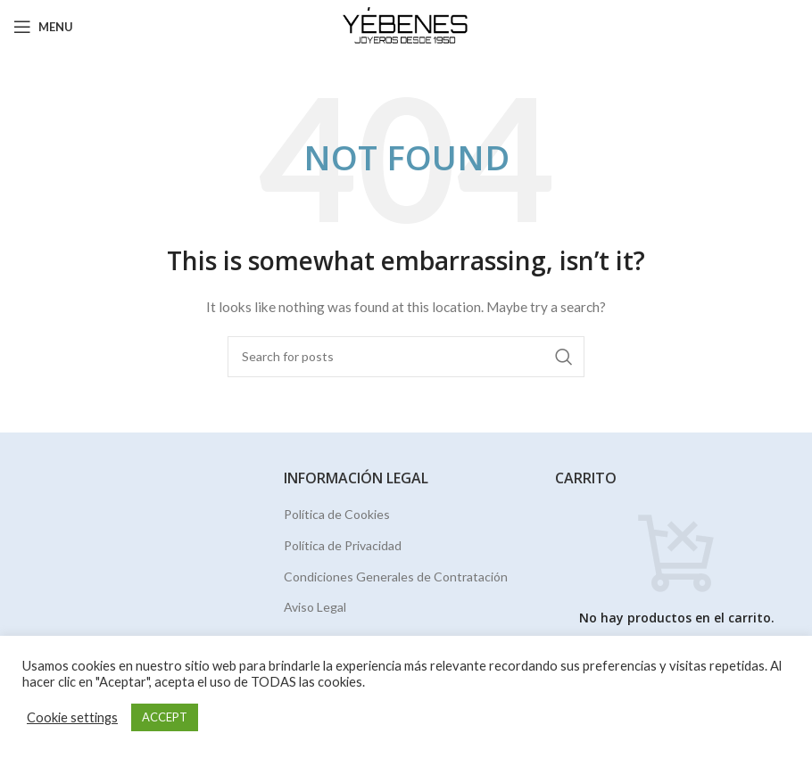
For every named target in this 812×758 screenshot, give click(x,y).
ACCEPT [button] (164, 717)
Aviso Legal (315, 606)
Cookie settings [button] (72, 717)
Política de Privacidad (343, 545)
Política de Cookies (337, 514)
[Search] (406, 356)
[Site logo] (406, 25)
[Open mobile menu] (43, 27)
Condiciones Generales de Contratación (396, 576)
